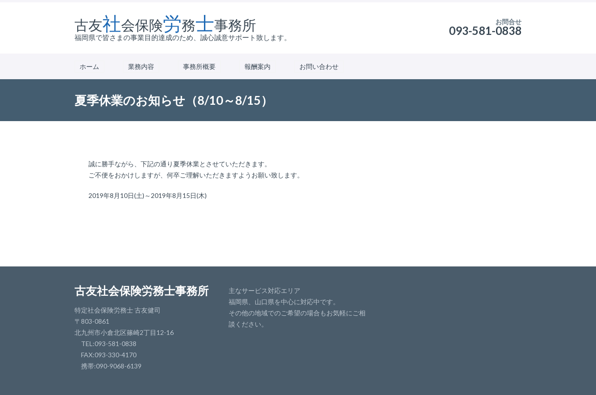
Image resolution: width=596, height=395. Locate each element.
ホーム (89, 66)
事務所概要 (199, 66)
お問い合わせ (319, 66)
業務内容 (141, 66)
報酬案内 (257, 66)
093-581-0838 (485, 30)
